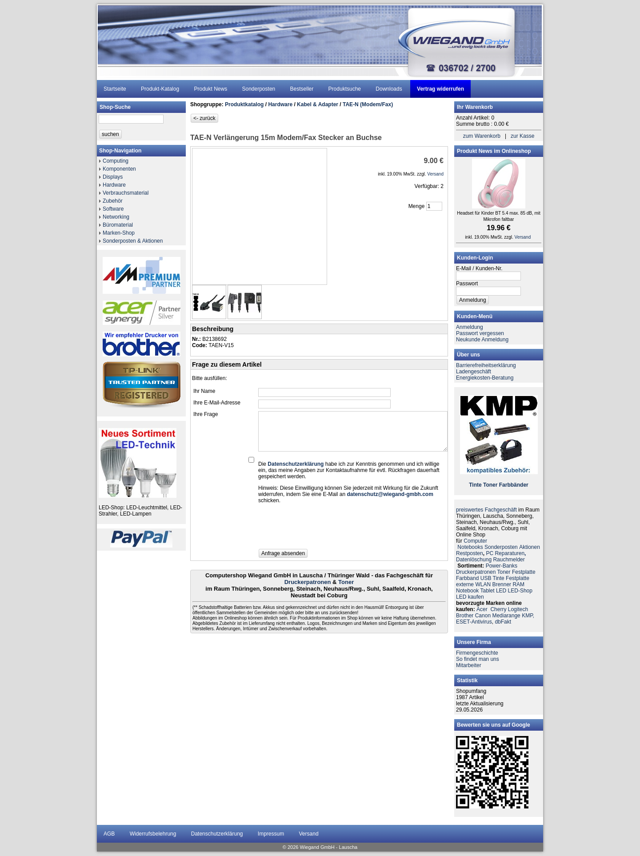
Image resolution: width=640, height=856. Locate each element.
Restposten (469, 553)
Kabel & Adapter (317, 104)
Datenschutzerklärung (217, 834)
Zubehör (113, 201)
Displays (113, 177)
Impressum (271, 834)
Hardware (114, 185)
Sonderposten (259, 89)
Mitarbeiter (468, 665)
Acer (482, 609)
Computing (115, 161)
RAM (518, 584)
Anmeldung (469, 327)
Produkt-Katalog (160, 89)
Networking (116, 217)
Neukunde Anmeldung (482, 339)
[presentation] (325, 529)
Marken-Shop (119, 233)
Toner (346, 582)
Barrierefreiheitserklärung (486, 365)
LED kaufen (470, 597)
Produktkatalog (244, 104)
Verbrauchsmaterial (125, 193)
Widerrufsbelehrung (153, 834)
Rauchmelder (508, 559)
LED (501, 591)
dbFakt (503, 622)
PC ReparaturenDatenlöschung (491, 556)
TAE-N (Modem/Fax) (368, 104)
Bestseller (302, 89)
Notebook (467, 591)
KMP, (528, 615)
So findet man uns (477, 659)
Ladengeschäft (473, 371)
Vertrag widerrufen (440, 89)
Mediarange (506, 615)
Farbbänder (513, 485)
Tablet (487, 591)
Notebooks (470, 547)
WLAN (483, 584)
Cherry (498, 609)
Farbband (467, 578)
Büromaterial (118, 225)
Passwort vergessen (480, 333)
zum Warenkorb (481, 136)
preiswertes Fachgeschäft (486, 510)
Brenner (501, 584)
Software (113, 209)
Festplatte (524, 572)
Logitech (518, 609)
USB (486, 578)
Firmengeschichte (477, 653)
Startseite (115, 89)
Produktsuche (344, 89)
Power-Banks (501, 566)
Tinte (475, 485)
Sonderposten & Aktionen (133, 241)
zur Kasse (522, 136)
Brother (464, 615)
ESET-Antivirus (474, 622)
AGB (109, 834)
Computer (475, 541)
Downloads (389, 89)
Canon (483, 615)
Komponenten (119, 169)
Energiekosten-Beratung (484, 378)
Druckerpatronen (307, 582)
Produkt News (210, 89)
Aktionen (529, 547)
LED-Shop (520, 591)
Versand (309, 834)
